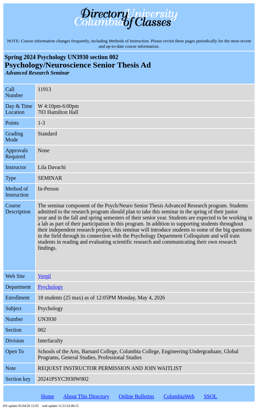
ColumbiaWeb (179, 396)
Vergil (44, 276)
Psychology (50, 287)
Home (47, 396)
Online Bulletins (136, 396)
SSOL (210, 396)
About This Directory (86, 396)
